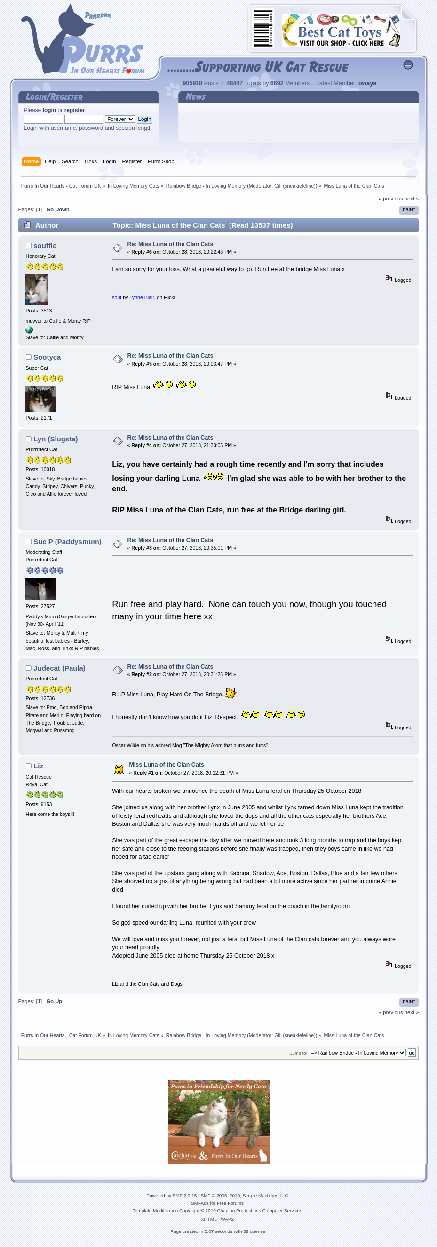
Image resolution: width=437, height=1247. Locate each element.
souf (116, 297)
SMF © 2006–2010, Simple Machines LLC (244, 1195)
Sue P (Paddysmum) (67, 541)
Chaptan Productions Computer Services (259, 1210)
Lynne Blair (141, 297)
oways (367, 83)
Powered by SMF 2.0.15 (171, 1195)
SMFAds (200, 1203)
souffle (44, 245)
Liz (38, 766)
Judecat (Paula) (59, 668)
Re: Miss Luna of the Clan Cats (170, 244)
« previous (391, 198)
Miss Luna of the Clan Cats (166, 764)
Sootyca (47, 357)
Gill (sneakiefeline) (295, 186)
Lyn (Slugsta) (55, 439)
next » (412, 198)
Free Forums (230, 1203)
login (49, 110)
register (74, 110)
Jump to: (299, 1052)
